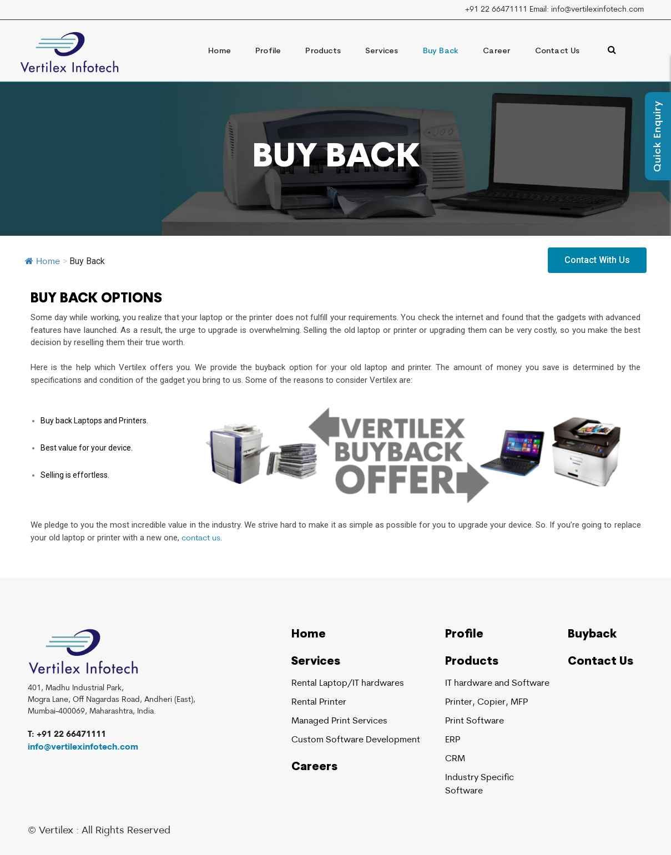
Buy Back (441, 51)
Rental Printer (318, 702)
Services (381, 51)
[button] (597, 260)
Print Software (474, 721)
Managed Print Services (339, 721)
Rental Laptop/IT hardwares (347, 683)
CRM (455, 759)
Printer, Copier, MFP (486, 702)
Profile (268, 51)
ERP (452, 740)
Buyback (592, 634)
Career (496, 51)
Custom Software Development (355, 740)
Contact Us (557, 51)
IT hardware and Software (497, 683)
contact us (200, 538)
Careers (314, 767)
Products (323, 51)
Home (219, 51)
